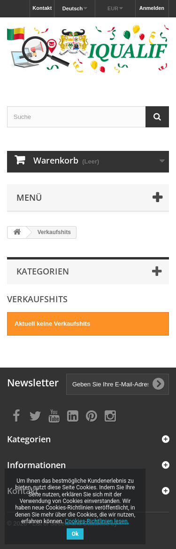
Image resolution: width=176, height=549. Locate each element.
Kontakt (42, 8)
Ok (75, 534)
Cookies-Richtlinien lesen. (97, 521)
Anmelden (151, 8)
